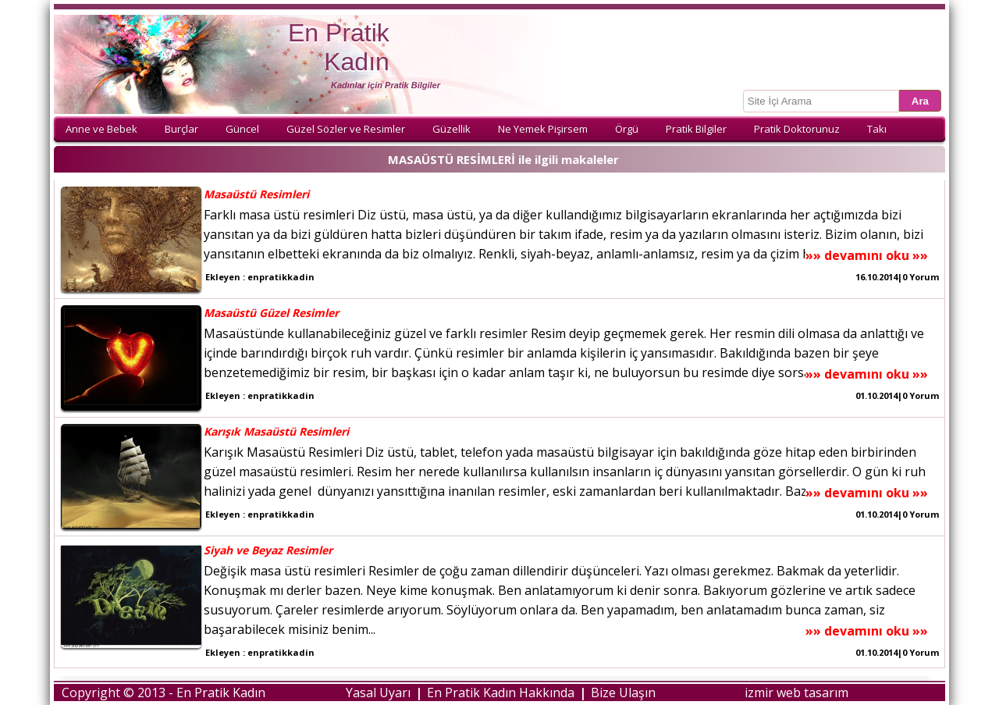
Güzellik (451, 129)
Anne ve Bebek (101, 129)
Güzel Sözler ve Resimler (345, 129)
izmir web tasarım (796, 692)
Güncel (242, 129)
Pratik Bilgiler (696, 129)
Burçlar (181, 129)
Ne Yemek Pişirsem (543, 129)
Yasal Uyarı (378, 692)
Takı (877, 129)
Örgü (626, 129)
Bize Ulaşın (623, 692)
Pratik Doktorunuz (797, 129)
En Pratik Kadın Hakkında (500, 692)
